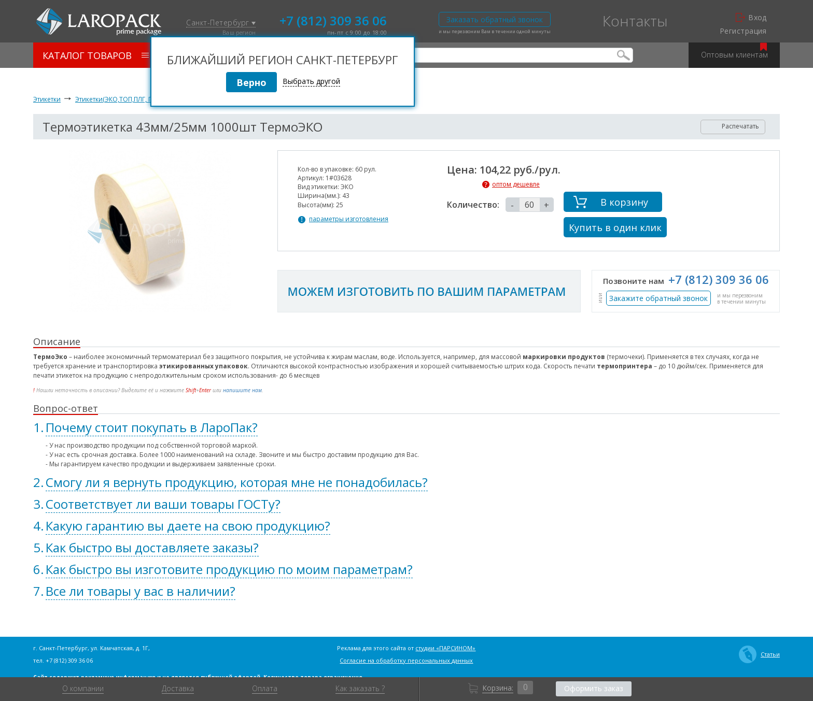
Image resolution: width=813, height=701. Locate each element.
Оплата (264, 688)
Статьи (759, 654)
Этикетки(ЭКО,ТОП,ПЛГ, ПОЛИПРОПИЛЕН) (138, 99)
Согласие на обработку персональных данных (406, 660)
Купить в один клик (615, 227)
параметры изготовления (348, 219)
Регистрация (743, 31)
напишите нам (242, 390)
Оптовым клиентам (734, 51)
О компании (83, 688)
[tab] (406, 427)
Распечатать (733, 126)
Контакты (635, 21)
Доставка (178, 688)
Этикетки (47, 99)
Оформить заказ (593, 688)
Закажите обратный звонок (658, 298)
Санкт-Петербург (221, 23)
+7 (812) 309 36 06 (333, 19)
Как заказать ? (360, 688)
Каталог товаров (96, 55)
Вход (751, 17)
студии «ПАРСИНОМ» (445, 648)
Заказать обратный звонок (494, 19)
